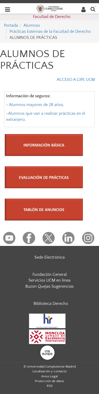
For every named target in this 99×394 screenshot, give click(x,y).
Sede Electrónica (49, 257)
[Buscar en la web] (93, 8)
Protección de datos (49, 381)
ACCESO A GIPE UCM (76, 79)
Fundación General (49, 274)
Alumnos (31, 25)
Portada (11, 25)
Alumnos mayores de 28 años (36, 104)
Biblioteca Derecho (51, 303)
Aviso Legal (49, 376)
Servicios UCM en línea (49, 280)
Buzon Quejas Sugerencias (49, 286)
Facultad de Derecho (51, 16)
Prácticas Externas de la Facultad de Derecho (50, 31)
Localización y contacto (49, 371)
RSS (50, 386)
